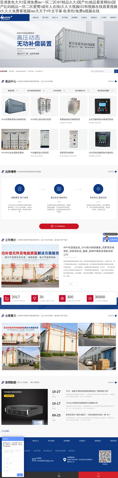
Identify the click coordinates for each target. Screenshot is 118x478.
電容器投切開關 (60, 451)
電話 (59, 474)
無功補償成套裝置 (21, 71)
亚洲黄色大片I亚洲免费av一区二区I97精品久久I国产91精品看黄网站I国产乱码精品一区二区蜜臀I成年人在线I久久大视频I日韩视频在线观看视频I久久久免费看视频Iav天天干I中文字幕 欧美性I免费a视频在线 (58, 6)
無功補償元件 (39, 71)
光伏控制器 (30, 71)
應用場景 (71, 451)
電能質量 (11, 71)
